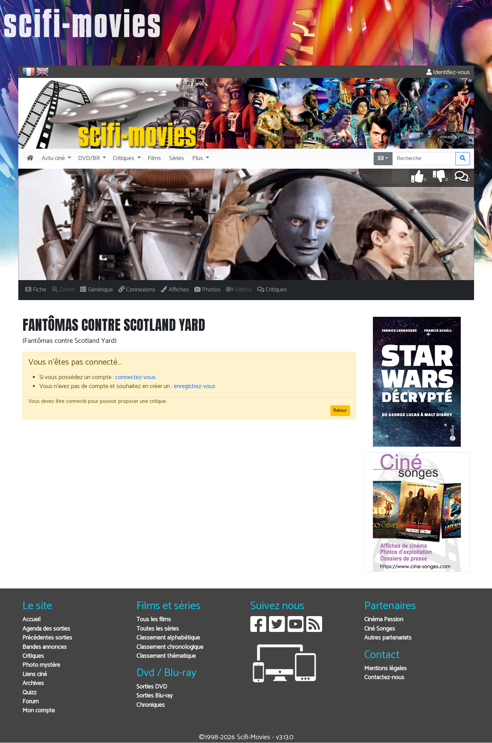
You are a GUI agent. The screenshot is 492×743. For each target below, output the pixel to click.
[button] (56, 158)
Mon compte (38, 711)
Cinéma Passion (383, 620)
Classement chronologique (169, 647)
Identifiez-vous (448, 73)
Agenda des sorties (46, 629)
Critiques (33, 656)
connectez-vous (135, 378)
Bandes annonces (44, 647)
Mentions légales (385, 669)
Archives (33, 683)
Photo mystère (41, 665)
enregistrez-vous (194, 387)
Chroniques (150, 705)
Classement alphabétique (168, 638)
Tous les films (153, 620)
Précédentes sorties (47, 638)
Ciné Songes (379, 629)
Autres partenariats (388, 638)
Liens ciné (34, 675)
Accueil (31, 620)
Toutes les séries (157, 629)
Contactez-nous (384, 678)
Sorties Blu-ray (154, 696)
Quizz (29, 693)
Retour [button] (340, 411)
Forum (30, 702)
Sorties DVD (151, 687)
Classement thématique (166, 656)
